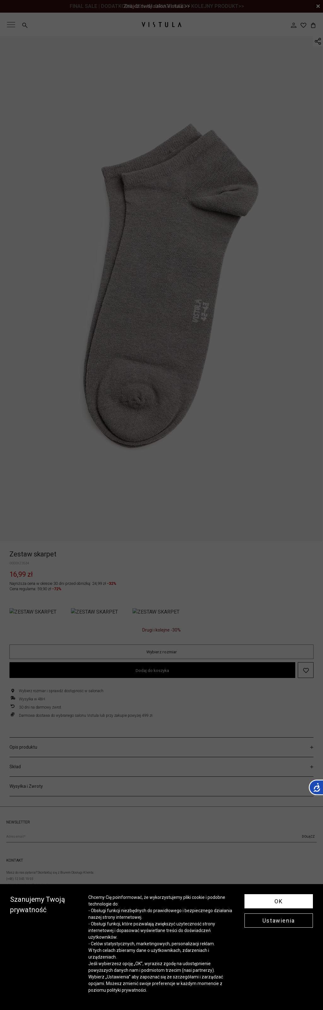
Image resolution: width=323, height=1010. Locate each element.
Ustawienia (278, 920)
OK (278, 901)
